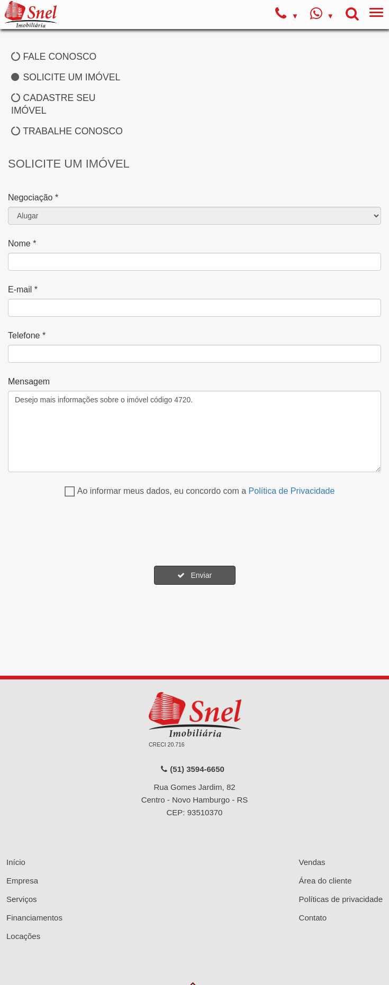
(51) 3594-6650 (192, 769)
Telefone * (27, 335)
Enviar (194, 575)
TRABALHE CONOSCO (67, 131)
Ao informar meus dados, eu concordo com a (205, 490)
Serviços (21, 899)
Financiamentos (34, 917)
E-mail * (23, 289)
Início (15, 862)
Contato (313, 917)
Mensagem (29, 381)
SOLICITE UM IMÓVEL (65, 77)
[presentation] (88, 532)
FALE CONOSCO (53, 56)
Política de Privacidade (292, 490)
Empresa (22, 880)
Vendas (312, 862)
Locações (23, 936)
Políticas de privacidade (341, 899)
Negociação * (33, 197)
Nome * (22, 243)
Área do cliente (325, 880)
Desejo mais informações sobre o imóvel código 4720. (194, 431)
